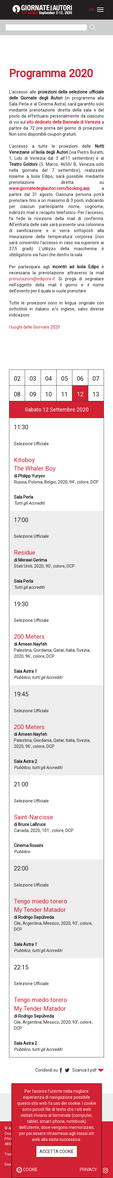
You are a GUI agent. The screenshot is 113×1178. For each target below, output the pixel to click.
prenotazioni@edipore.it (32, 278)
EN (91, 10)
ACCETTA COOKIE (56, 1151)
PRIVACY (88, 1169)
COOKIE (27, 1169)
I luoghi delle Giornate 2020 (34, 327)
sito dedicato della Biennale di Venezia (63, 122)
